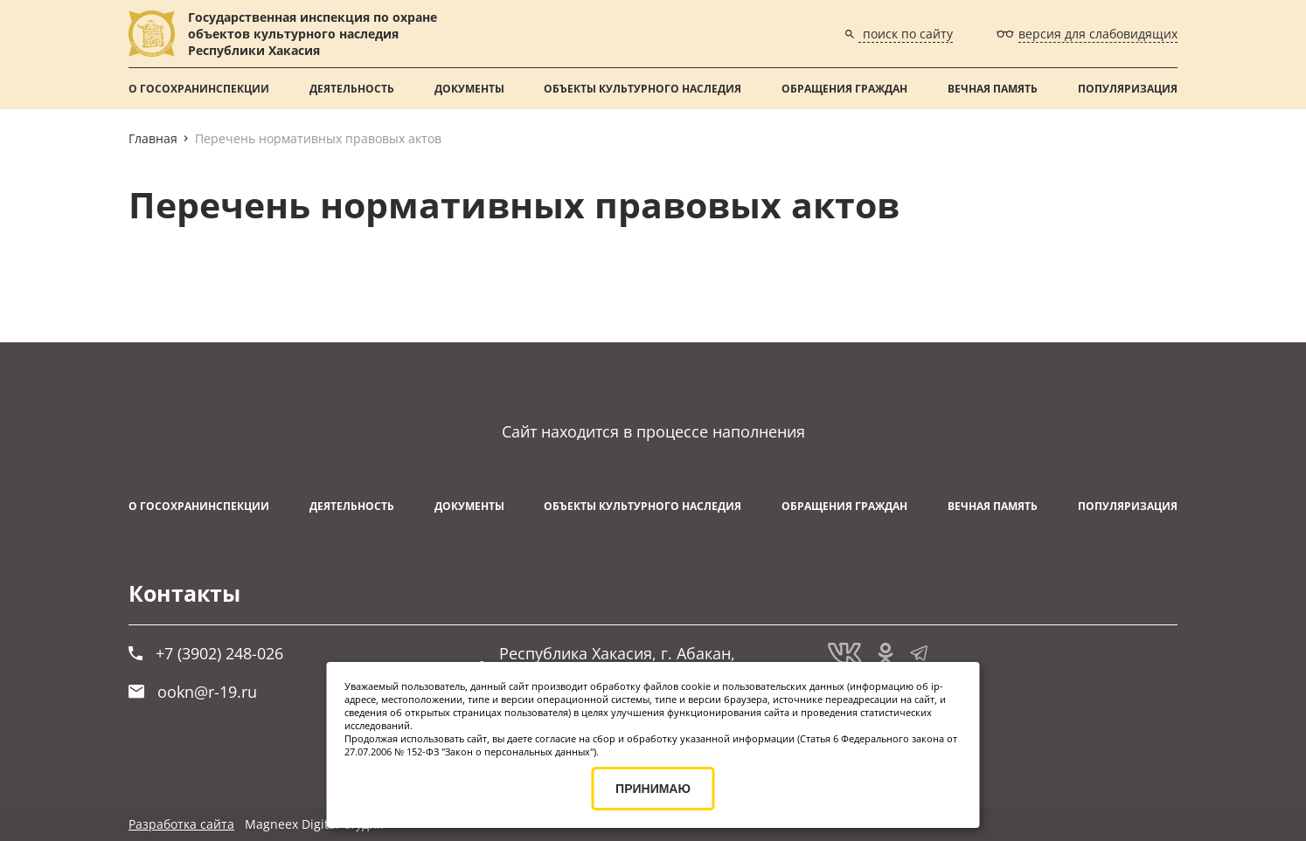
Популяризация (1127, 88)
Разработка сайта (181, 824)
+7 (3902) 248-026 (206, 653)
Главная (153, 138)
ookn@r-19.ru (193, 691)
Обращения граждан (844, 88)
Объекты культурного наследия (642, 88)
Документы (469, 88)
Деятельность (351, 88)
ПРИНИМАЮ (653, 789)
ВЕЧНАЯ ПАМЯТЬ (993, 88)
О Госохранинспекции (199, 88)
